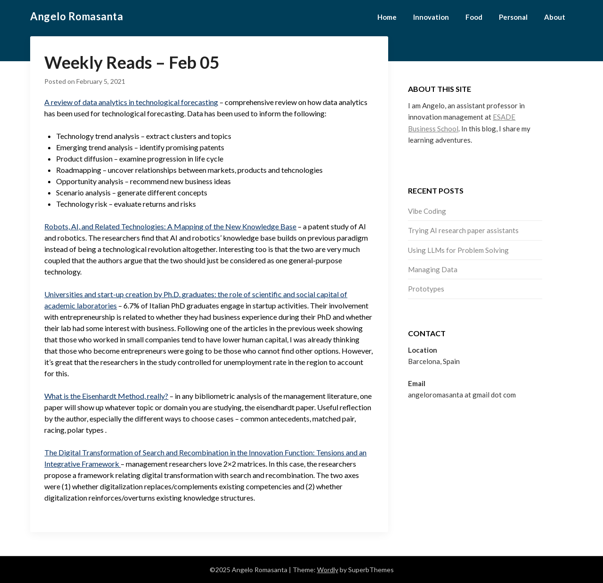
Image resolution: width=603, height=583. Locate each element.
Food (473, 17)
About (554, 17)
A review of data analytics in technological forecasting (131, 101)
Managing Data (432, 269)
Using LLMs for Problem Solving (458, 250)
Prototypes (426, 288)
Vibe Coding (427, 211)
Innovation (431, 17)
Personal (513, 17)
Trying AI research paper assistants (463, 230)
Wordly (327, 570)
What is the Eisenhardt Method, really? (106, 395)
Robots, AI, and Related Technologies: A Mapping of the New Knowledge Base (170, 226)
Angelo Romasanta (76, 16)
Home (387, 17)
